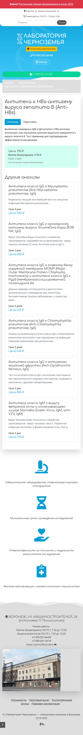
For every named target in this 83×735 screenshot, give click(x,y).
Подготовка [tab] (30, 121)
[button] (2, 725)
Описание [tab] (12, 121)
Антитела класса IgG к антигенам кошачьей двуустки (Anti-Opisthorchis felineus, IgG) (39, 365)
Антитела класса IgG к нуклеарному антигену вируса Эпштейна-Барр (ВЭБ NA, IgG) (41, 227)
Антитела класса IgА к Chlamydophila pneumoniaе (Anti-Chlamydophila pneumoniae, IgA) (39, 324)
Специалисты (19, 700)
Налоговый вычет (39, 700)
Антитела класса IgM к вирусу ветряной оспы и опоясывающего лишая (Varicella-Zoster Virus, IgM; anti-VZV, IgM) (39, 408)
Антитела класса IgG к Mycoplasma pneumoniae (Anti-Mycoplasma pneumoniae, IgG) (38, 190)
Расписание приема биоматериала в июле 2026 (46, 4)
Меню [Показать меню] (42, 62)
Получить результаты (41, 49)
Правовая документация (46, 703)
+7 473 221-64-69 (43, 55)
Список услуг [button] (41, 74)
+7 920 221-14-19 (41, 641)
